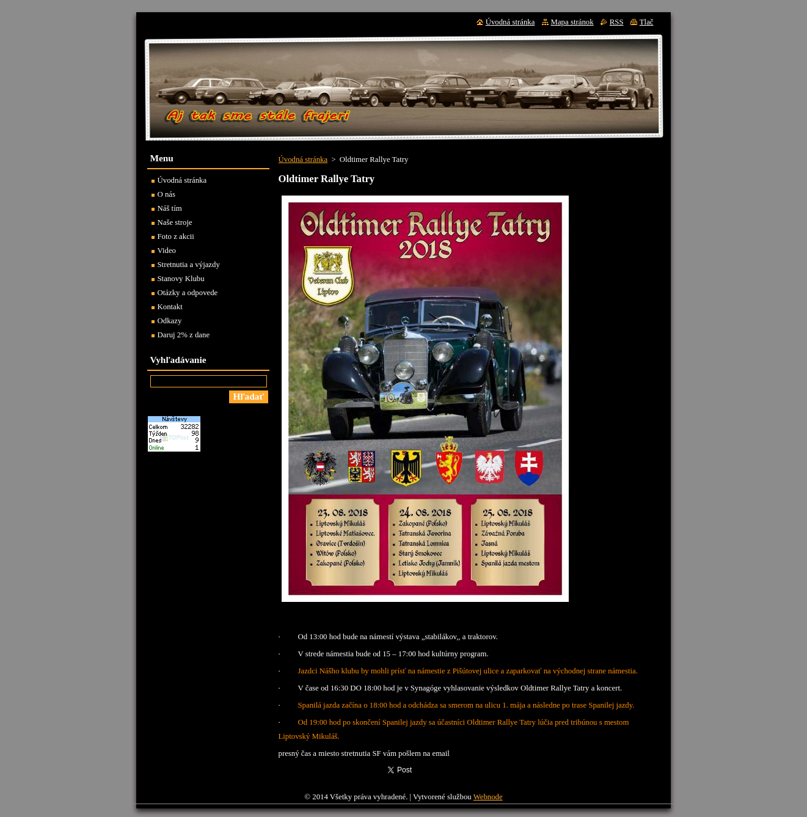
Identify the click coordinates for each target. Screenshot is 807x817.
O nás (167, 194)
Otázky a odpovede (188, 292)
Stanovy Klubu (181, 278)
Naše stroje (175, 222)
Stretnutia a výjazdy (189, 264)
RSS (617, 22)
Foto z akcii (176, 236)
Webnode (488, 797)
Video (167, 250)
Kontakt (170, 306)
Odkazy (170, 321)
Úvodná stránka (303, 159)
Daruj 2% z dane (184, 335)
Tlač (647, 22)
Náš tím (170, 208)
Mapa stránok (572, 22)
